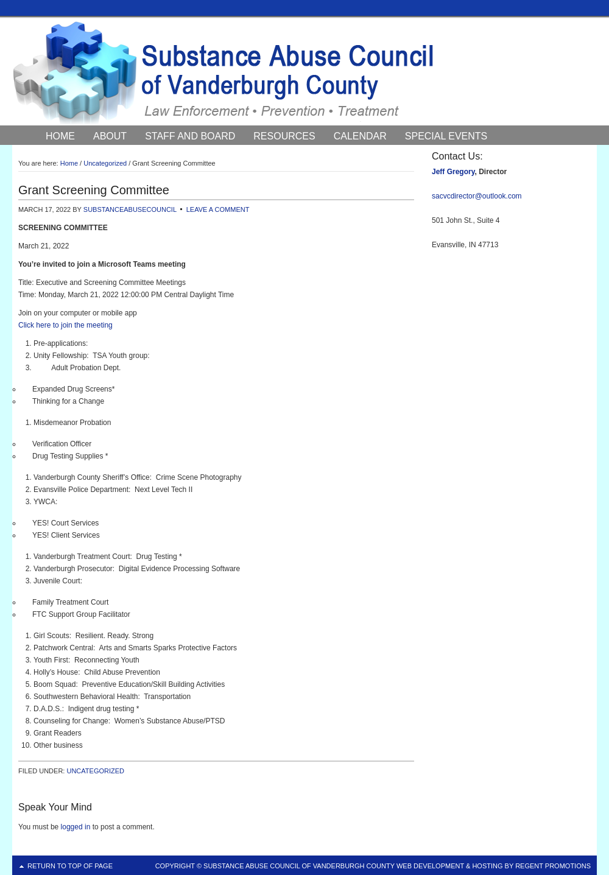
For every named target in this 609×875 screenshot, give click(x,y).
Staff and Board (190, 136)
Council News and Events (116, 152)
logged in (76, 827)
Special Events (446, 136)
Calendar (360, 136)
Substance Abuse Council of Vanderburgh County (304, 72)
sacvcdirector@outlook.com (477, 196)
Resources (284, 136)
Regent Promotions (553, 866)
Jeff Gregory (453, 171)
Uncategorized (95, 771)
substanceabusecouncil (130, 209)
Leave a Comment (218, 209)
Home (60, 136)
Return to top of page (70, 866)
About (110, 136)
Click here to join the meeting (65, 325)
